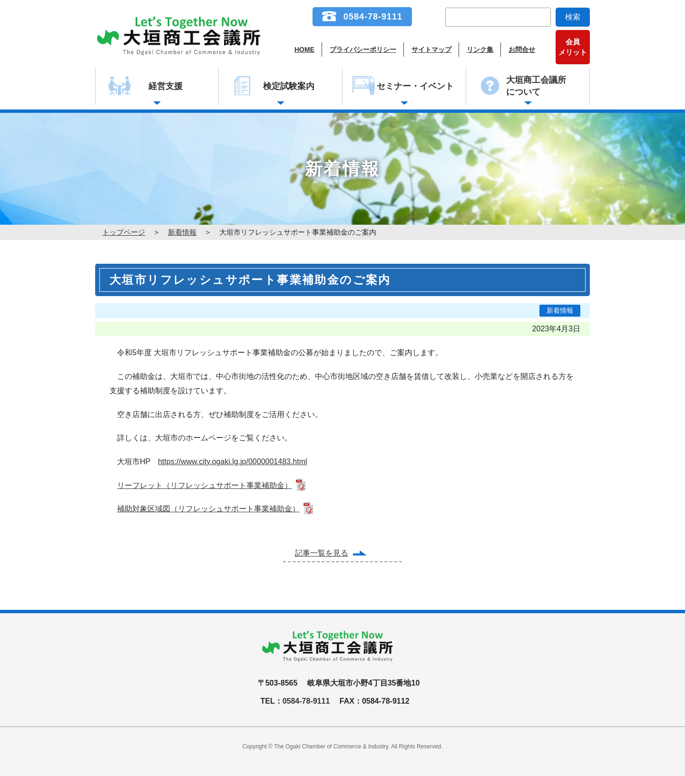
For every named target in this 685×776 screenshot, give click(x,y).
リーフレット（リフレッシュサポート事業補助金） (204, 485)
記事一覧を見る (321, 553)
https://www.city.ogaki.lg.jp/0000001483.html (232, 462)
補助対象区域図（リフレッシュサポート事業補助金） (208, 509)
